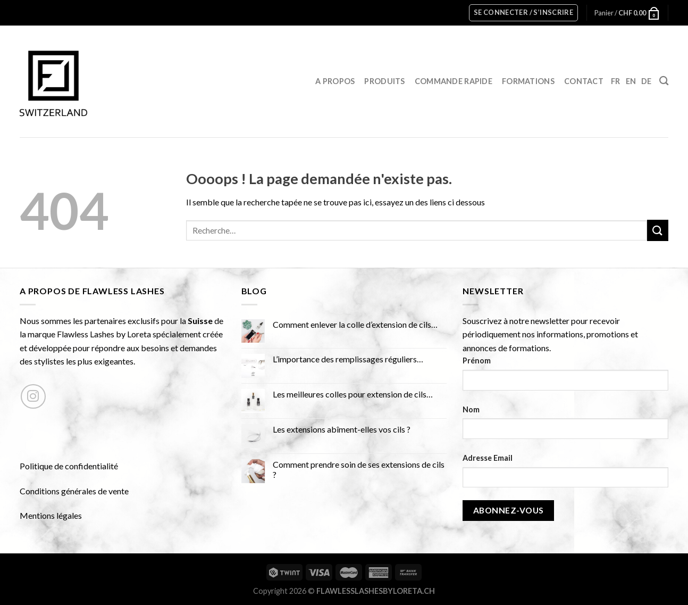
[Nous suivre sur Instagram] (33, 396)
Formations (528, 81)
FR (615, 81)
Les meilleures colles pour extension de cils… (353, 394)
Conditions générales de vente (74, 491)
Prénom (477, 360)
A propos (335, 81)
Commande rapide (453, 81)
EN (631, 81)
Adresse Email (488, 457)
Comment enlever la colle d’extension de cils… (355, 324)
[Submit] (657, 230)
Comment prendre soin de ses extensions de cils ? (358, 469)
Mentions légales (51, 515)
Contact (583, 81)
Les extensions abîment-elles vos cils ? (341, 429)
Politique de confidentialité (69, 466)
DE (646, 81)
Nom (471, 409)
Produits (384, 81)
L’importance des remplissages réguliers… (348, 359)
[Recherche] (663, 81)
